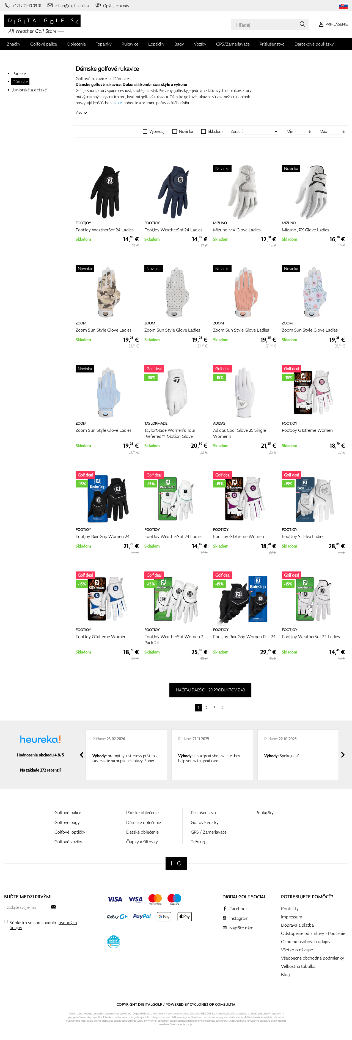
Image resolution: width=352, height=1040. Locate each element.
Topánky (104, 44)
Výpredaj (156, 131)
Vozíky (200, 44)
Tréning (198, 842)
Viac (79, 112)
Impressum (291, 917)
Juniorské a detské (29, 90)
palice (117, 102)
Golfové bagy (67, 822)
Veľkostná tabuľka (298, 966)
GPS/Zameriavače (233, 44)
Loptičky (156, 44)
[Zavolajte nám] (22, 5)
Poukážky (264, 812)
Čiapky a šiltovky (142, 842)
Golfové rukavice (91, 78)
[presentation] (82, 755)
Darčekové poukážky (314, 44)
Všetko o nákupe (297, 950)
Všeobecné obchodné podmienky (312, 958)
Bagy (179, 44)
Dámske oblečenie (143, 822)
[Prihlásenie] (332, 24)
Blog (285, 974)
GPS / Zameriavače (209, 832)
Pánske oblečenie (142, 812)
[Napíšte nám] (68, 5)
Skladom (215, 131)
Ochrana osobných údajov (306, 941)
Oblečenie (76, 44)
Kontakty (290, 909)
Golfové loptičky (69, 832)
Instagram (239, 918)
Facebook (238, 909)
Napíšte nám (241, 928)
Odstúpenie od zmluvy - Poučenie (313, 933)
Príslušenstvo (272, 44)
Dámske (20, 82)
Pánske (19, 73)
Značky (13, 44)
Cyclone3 (199, 1004)
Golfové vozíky (68, 842)
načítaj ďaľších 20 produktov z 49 (210, 690)
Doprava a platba (297, 925)
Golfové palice (43, 44)
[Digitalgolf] (176, 863)
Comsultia (225, 1004)
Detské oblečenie (142, 832)
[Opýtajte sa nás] (112, 5)
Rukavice (130, 44)
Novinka (186, 131)
